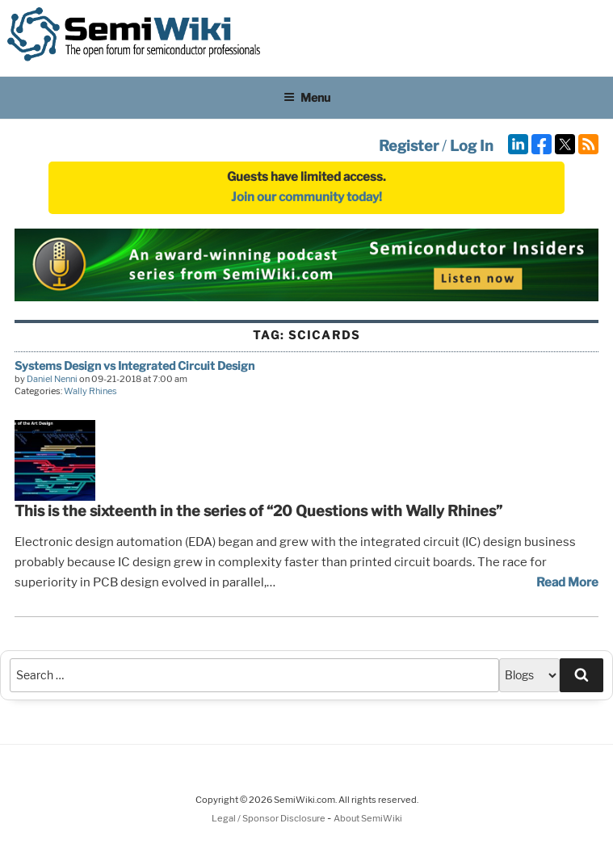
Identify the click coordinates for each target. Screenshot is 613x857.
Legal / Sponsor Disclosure (269, 818)
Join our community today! (306, 197)
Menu (306, 97)
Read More (567, 582)
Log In (471, 145)
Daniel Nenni (52, 378)
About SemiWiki (368, 818)
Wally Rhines (90, 391)
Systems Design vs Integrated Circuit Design (134, 365)
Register (409, 145)
